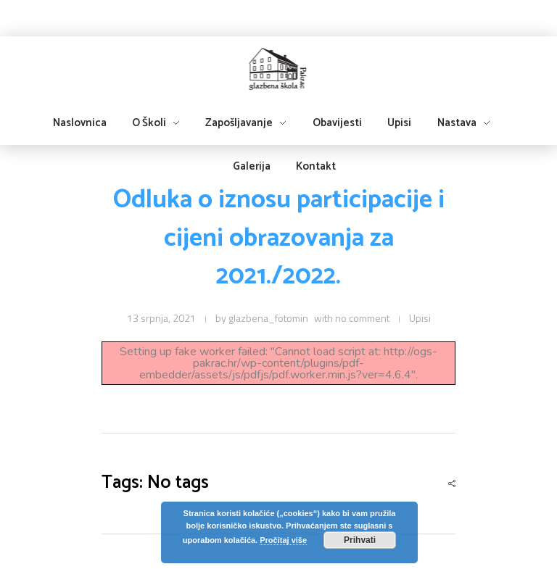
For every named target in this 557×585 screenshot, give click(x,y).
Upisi (420, 317)
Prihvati (360, 540)
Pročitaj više (283, 540)
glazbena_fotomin (268, 317)
